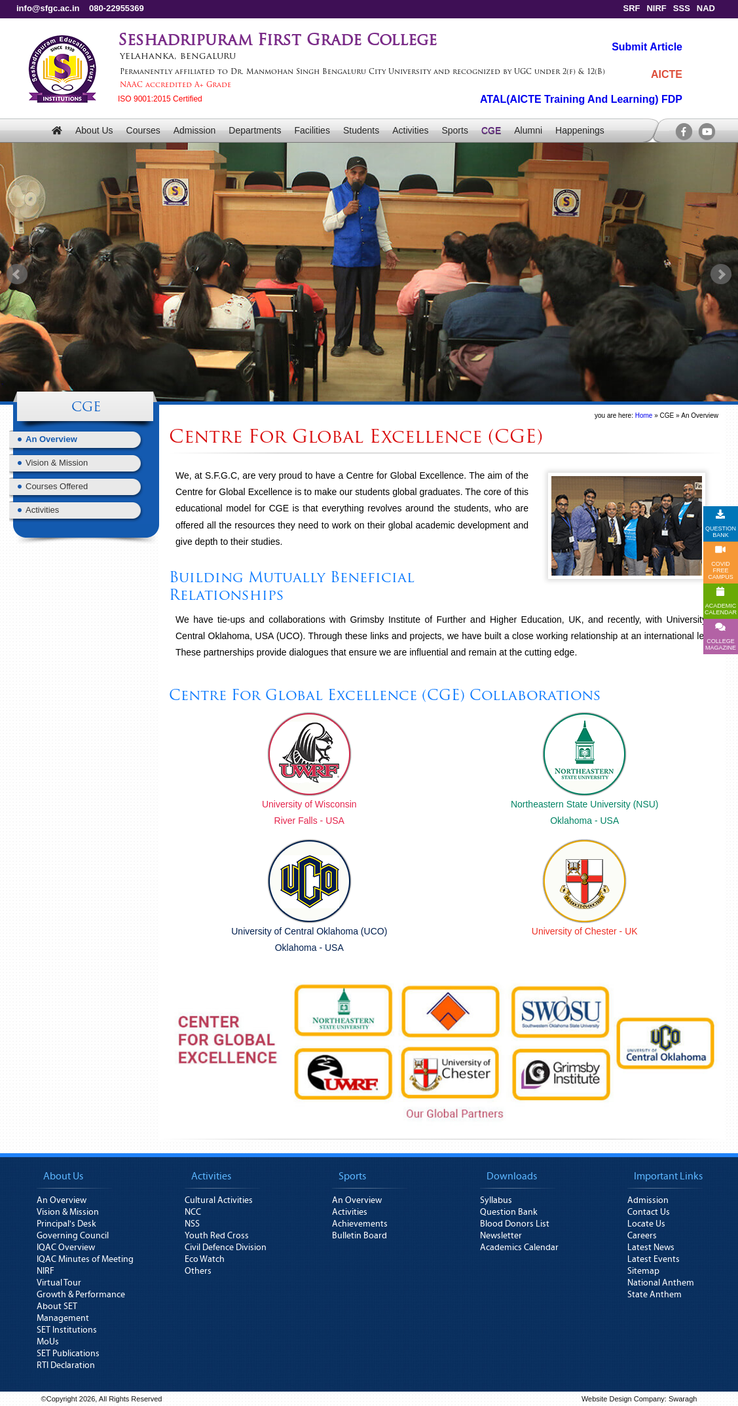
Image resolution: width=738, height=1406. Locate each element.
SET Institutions (67, 1330)
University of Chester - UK (585, 931)
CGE (491, 130)
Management (63, 1318)
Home (644, 415)
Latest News (650, 1247)
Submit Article (647, 46)
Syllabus (496, 1200)
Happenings (579, 130)
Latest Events (653, 1259)
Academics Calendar (519, 1247)
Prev (17, 274)
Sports (454, 130)
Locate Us (646, 1224)
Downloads (512, 1176)
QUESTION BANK (720, 523)
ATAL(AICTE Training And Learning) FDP (581, 99)
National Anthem (660, 1283)
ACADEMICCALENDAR (721, 601)
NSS (192, 1224)
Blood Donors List (514, 1224)
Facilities (311, 130)
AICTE (666, 74)
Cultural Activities (219, 1200)
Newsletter (501, 1235)
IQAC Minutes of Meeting (85, 1259)
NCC (193, 1212)
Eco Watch (205, 1259)
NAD (706, 8)
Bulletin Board (359, 1235)
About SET (57, 1306)
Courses (143, 130)
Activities (410, 130)
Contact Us (648, 1212)
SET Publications (68, 1353)
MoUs (48, 1342)
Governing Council (73, 1235)
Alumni (528, 130)
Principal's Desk (66, 1224)
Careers (642, 1235)
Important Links (668, 1176)
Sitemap (643, 1271)
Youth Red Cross (217, 1235)
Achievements (360, 1224)
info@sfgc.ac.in (47, 8)
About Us (94, 130)
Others (198, 1271)
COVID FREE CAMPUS (720, 562)
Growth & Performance (81, 1294)
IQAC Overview (66, 1247)
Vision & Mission (57, 463)
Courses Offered (57, 486)
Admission (195, 130)
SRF (631, 8)
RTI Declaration (66, 1365)
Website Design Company (623, 1399)
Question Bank (509, 1212)
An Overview (51, 439)
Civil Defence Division (226, 1247)
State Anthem (654, 1294)
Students (361, 130)
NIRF (656, 8)
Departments (255, 130)
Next (720, 274)
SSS (681, 8)
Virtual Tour (59, 1283)
